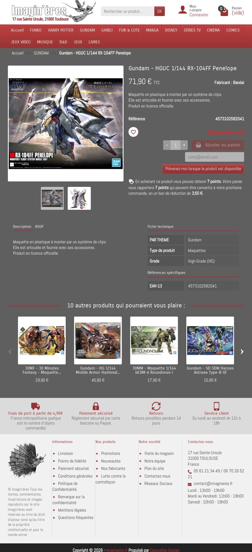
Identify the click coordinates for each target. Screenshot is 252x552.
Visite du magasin (159, 453)
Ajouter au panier (218, 145)
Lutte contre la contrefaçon (110, 479)
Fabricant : (223, 82)
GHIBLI (106, 30)
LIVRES (94, 42)
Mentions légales (72, 510)
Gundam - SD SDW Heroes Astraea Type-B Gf (210, 370)
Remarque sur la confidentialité (68, 499)
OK (159, 11)
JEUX (78, 42)
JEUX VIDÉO (21, 42)
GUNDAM (87, 30)
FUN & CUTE (129, 30)
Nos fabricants (113, 468)
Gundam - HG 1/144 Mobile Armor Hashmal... (98, 370)
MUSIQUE (45, 42)
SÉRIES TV (192, 30)
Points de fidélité (72, 461)
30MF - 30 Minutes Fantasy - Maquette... (42, 370)
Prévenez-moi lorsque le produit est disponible (203, 168)
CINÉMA (213, 30)
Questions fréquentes (76, 517)
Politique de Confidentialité (65, 486)
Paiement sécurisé (73, 468)
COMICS (233, 30)
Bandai (238, 82)
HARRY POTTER (60, 30)
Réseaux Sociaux (158, 483)
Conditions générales (75, 476)
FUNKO (36, 30)
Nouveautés (111, 461)
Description (22, 226)
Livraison (65, 453)
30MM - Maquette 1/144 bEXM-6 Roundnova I (154, 370)
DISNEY (171, 30)
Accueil (17, 30)
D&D (63, 42)
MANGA (152, 30)
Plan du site (154, 468)
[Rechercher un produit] (127, 11)
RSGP (39, 226)
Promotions (110, 453)
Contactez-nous (157, 476)
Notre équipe (154, 461)
